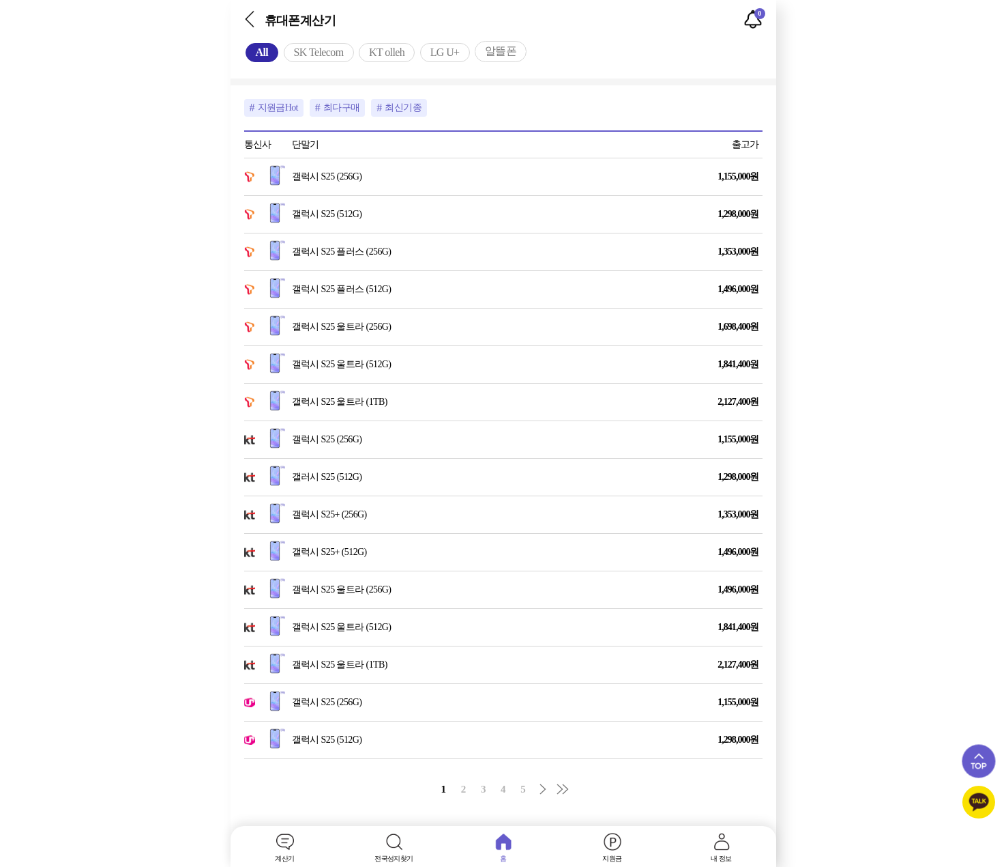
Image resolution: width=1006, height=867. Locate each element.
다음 (543, 789)
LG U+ (445, 52)
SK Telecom (319, 52)
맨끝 (563, 789)
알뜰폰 (500, 51)
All (262, 52)
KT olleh (386, 52)
